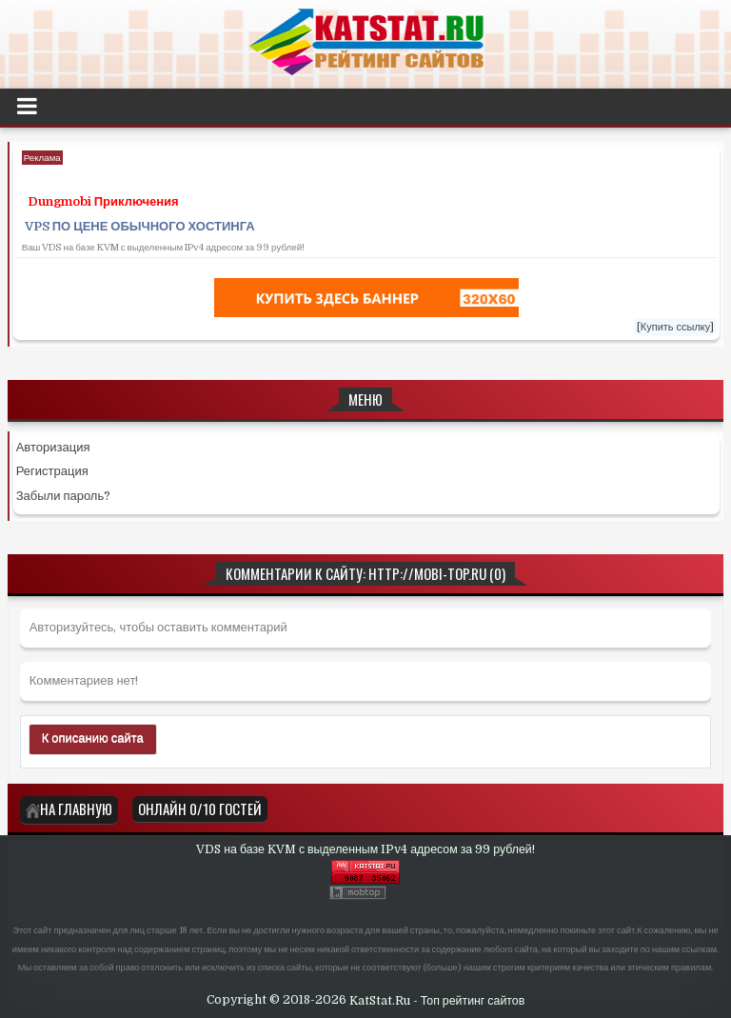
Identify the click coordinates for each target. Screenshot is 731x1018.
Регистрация (52, 471)
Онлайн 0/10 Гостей (200, 808)
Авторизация (53, 447)
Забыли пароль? (63, 496)
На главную (69, 808)
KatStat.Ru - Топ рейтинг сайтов (437, 1000)
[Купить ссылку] (676, 327)
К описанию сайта (93, 737)
